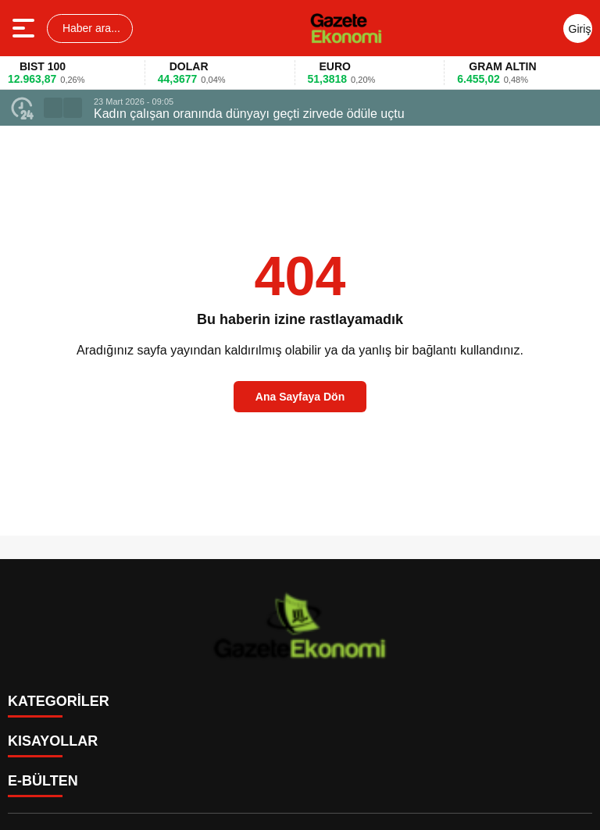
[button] (53, 108)
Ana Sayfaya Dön (300, 396)
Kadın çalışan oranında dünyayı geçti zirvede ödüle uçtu (249, 113)
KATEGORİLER (58, 701)
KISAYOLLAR (53, 741)
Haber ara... (89, 28)
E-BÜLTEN (43, 781)
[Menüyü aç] (25, 28)
